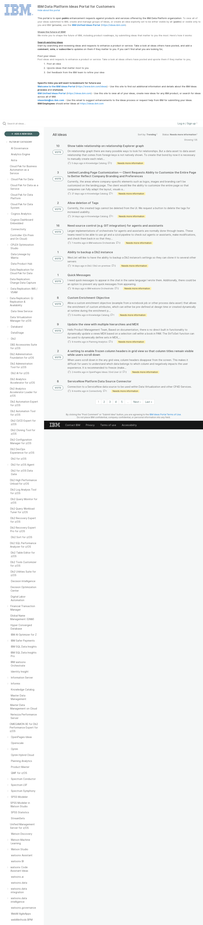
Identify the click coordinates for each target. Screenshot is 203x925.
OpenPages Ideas (98, 372)
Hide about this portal (49, 10)
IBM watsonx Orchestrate (102, 243)
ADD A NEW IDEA (21, 133)
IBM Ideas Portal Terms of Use (165, 414)
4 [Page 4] (116, 401)
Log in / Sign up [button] (187, 123)
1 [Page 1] (98, 401)
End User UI (115, 372)
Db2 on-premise (101, 265)
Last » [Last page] (148, 401)
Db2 (89, 265)
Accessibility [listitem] (129, 425)
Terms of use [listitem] (108, 425)
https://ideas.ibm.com (113, 25)
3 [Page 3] (110, 401)
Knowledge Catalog (96, 163)
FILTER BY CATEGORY (19, 142)
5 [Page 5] (122, 401)
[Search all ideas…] (24, 123)
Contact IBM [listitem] (72, 425)
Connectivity (95, 391)
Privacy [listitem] (90, 425)
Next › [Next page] (137, 401)
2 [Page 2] (104, 401)
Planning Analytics (98, 341)
